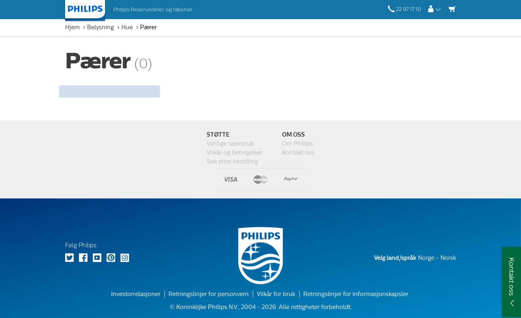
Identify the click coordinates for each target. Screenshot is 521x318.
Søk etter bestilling (232, 161)
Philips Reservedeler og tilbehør (153, 10)
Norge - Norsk (415, 258)
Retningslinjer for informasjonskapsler (355, 294)
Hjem (72, 27)
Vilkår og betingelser (235, 152)
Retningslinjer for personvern (209, 294)
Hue (127, 27)
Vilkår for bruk (276, 294)
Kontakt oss (298, 152)
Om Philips (297, 143)
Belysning (100, 27)
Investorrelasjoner (135, 294)
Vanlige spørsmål (230, 143)
